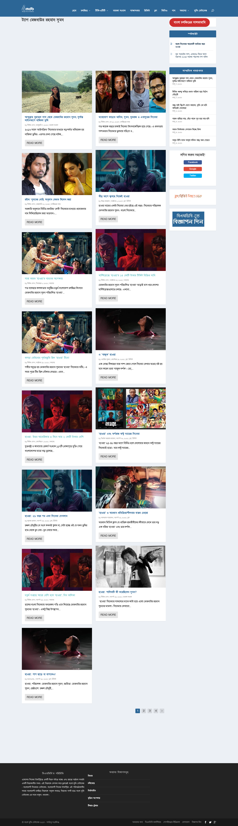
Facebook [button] (193, 162)
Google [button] (192, 169)
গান (173, 6)
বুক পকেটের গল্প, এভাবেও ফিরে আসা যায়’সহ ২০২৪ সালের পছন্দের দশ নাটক (191, 55)
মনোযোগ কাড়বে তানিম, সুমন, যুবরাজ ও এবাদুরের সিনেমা (128, 117)
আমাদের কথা (137, 822)
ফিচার (90, 775)
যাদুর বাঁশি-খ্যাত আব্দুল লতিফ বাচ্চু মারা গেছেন (191, 140)
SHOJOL (31, 679)
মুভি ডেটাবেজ (200, 6)
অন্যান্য (183, 6)
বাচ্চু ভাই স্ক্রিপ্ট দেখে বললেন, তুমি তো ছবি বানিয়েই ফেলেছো (189, 106)
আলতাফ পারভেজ (107, 517)
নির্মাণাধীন (92, 790)
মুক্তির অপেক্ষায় (94, 798)
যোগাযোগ (186, 822)
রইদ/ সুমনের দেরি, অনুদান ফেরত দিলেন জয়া (48, 199)
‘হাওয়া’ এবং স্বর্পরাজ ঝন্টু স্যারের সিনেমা (119, 434)
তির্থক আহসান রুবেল (108, 438)
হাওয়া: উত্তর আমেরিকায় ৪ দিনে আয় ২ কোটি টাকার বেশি (54, 437)
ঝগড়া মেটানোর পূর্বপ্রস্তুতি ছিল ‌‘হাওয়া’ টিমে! (47, 358)
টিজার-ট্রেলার (93, 805)
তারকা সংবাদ (119, 6)
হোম (74, 6)
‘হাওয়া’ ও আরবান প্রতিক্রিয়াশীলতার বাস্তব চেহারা (123, 513)
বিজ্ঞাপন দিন (196, 822)
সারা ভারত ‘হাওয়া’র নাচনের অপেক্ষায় (44, 278)
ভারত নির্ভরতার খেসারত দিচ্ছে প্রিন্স (186, 129)
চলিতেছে (91, 783)
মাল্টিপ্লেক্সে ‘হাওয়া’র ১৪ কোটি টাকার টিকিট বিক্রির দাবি (127, 275)
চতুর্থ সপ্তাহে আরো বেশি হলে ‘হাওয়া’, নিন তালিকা (50, 595)
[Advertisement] (94, 45)
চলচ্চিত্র (84, 6)
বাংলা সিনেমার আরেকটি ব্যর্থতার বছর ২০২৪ (190, 45)
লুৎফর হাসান (31, 521)
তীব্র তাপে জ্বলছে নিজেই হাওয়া (114, 196)
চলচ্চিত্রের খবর (56, 204)
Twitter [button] (193, 175)
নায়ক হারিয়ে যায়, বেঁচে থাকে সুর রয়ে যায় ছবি (190, 118)
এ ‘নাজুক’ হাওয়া (107, 354)
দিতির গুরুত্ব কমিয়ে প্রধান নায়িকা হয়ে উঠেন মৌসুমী (189, 93)
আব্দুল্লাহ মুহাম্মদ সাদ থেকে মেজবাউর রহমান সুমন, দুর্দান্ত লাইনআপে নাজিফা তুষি (54, 118)
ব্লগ (155, 6)
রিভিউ (147, 6)
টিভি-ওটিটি (100, 6)
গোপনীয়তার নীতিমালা (171, 822)
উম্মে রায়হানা (105, 201)
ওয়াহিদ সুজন (105, 359)
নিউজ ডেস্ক (31, 125)
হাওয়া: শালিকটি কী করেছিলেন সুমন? (117, 592)
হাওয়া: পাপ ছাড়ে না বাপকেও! (40, 674)
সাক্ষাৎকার (135, 6)
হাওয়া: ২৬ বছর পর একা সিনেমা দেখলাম (46, 516)
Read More (34, 143)
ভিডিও (164, 6)
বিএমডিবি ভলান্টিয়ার (153, 822)
